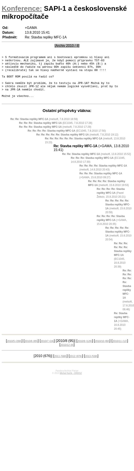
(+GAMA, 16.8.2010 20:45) (121, 330)
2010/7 (47, 350)
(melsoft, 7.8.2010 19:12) (77, 143)
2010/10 (102, 350)
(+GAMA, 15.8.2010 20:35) (112, 229)
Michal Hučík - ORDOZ (71, 382)
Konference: (22, 8)
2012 (75, 365)
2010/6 (31, 350)
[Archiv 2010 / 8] (67, 45)
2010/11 (119, 350)
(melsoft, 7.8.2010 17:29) (55, 135)
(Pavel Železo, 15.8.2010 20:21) (111, 202)
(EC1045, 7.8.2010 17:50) (67, 139)
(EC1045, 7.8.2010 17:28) (55, 132)
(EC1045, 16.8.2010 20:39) (122, 264)
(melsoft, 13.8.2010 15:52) (96, 163)
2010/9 (84, 350)
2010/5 (14, 350)
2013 (91, 365)
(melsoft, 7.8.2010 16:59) (44, 128)
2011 (60, 365)
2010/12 (67, 354)
